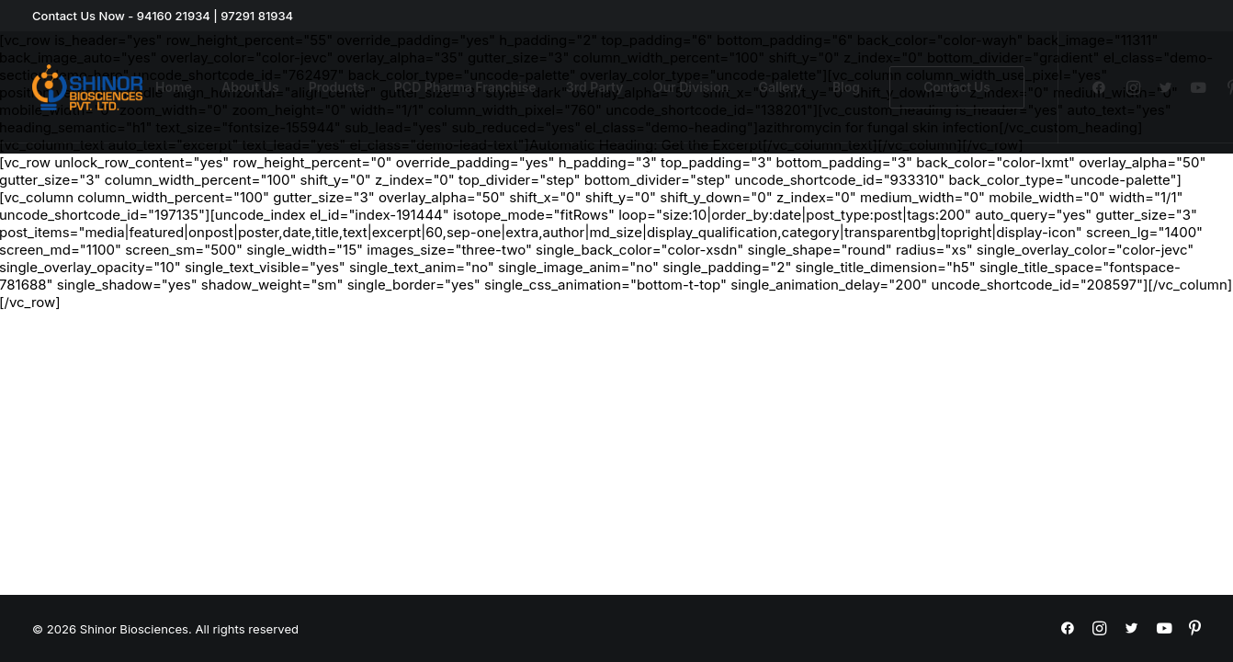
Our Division (691, 87)
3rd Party (595, 87)
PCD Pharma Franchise (465, 87)
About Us (249, 87)
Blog (846, 87)
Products (337, 87)
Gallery (781, 87)
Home (173, 87)
